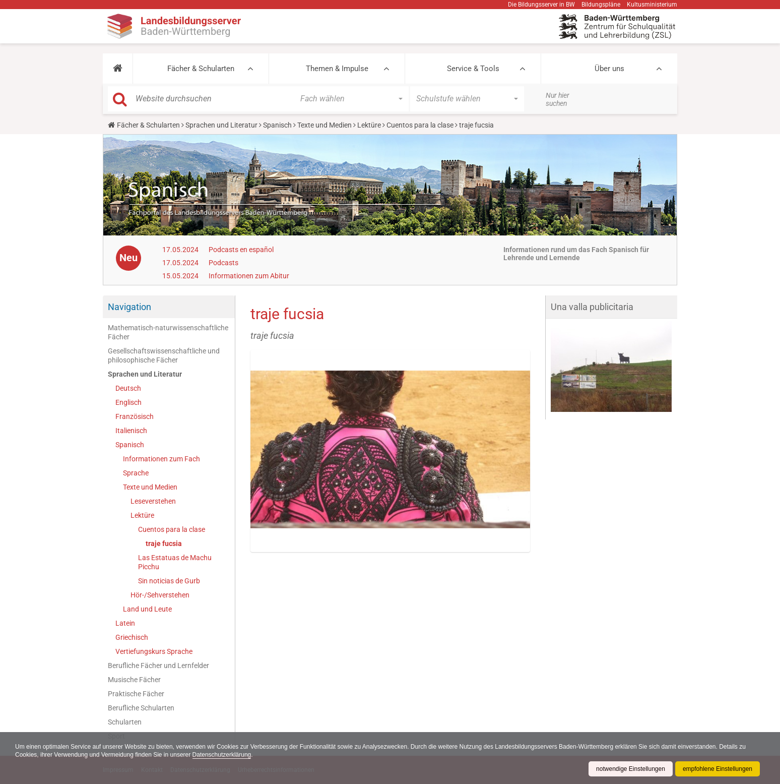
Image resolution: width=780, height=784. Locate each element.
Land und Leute (147, 609)
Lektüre (369, 125)
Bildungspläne (600, 4)
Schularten (125, 722)
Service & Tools (473, 68)
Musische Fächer (134, 680)
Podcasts (223, 263)
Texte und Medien (324, 125)
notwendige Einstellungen (630, 768)
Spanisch (277, 125)
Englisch (128, 402)
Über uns (609, 68)
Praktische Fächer (136, 694)
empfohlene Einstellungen (717, 768)
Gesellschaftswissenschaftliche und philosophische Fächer (164, 355)
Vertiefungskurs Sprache (153, 651)
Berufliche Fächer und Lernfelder (158, 665)
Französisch (134, 416)
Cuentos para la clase (419, 125)
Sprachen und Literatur (221, 125)
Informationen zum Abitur (249, 276)
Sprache (136, 473)
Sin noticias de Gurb (169, 581)
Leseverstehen (153, 501)
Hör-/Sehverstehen (160, 595)
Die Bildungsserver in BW (541, 4)
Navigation (129, 306)
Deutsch (128, 388)
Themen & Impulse (337, 68)
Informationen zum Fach (161, 459)
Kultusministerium (652, 4)
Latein (125, 623)
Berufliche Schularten (141, 708)
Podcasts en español (241, 250)
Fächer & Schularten (200, 68)
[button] (117, 68)
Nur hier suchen (557, 99)
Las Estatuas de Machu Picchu (175, 562)
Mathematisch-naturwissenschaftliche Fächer (168, 332)
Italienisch (131, 431)
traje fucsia (164, 543)
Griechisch (131, 637)
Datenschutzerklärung (221, 754)
